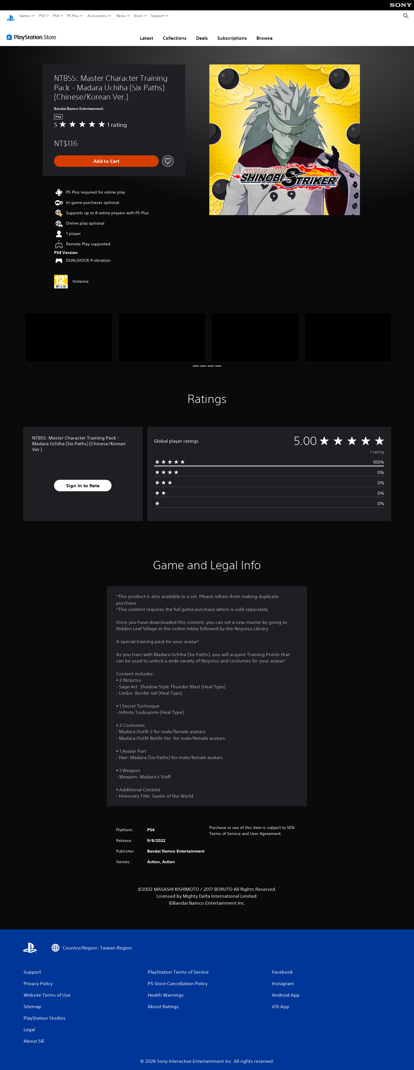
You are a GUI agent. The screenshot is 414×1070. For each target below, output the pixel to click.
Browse (264, 32)
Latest (146, 32)
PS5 (42, 16)
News (121, 16)
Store (138, 16)
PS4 (56, 16)
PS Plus (73, 16)
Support (158, 16)
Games (25, 16)
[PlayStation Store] (33, 31)
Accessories (97, 16)
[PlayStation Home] (11, 16)
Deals (202, 32)
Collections (175, 32)
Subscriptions (232, 32)
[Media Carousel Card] (69, 332)
